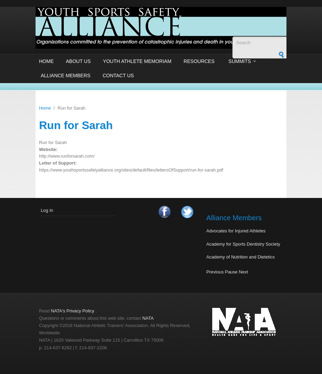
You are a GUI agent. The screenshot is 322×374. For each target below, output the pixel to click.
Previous (215, 271)
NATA (148, 318)
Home (46, 61)
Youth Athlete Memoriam (137, 61)
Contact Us (118, 75)
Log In (47, 210)
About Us (78, 61)
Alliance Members (65, 75)
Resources (199, 61)
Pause (231, 271)
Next (243, 271)
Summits (240, 61)
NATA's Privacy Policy (72, 310)
